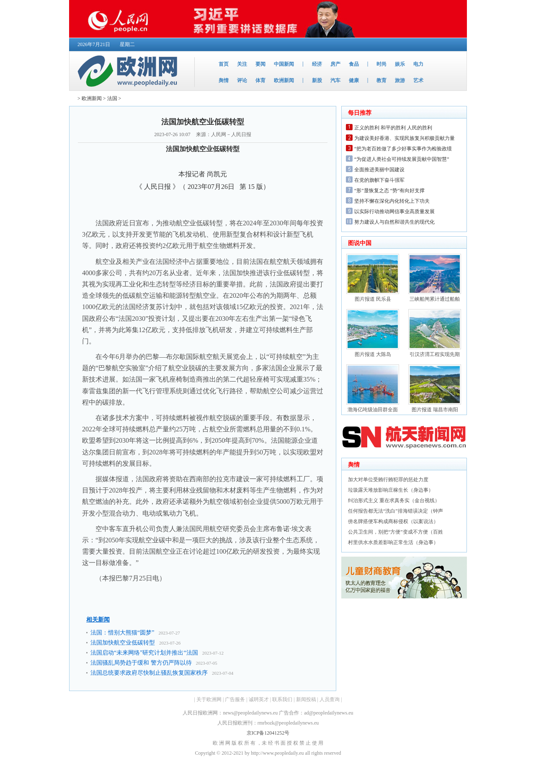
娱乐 (400, 64)
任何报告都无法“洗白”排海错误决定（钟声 (395, 511)
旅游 (400, 80)
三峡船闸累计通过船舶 (435, 299)
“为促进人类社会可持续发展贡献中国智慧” (401, 159)
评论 (242, 80)
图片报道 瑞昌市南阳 (435, 410)
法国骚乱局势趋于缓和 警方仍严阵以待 (141, 663)
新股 (317, 80)
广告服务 (235, 699)
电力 (418, 64)
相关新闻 (98, 619)
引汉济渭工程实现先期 (435, 354)
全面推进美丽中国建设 (379, 170)
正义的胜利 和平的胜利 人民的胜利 (393, 128)
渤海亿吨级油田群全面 (373, 410)
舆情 (224, 80)
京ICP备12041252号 (268, 733)
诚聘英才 (259, 699)
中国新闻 (284, 64)
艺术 (418, 80)
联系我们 (282, 699)
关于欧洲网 (209, 699)
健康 (354, 80)
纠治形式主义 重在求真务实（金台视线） (394, 500)
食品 (354, 64)
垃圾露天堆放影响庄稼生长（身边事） (390, 490)
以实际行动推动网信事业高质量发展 (394, 211)
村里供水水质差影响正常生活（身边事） (393, 542)
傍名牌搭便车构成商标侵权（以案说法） (393, 521)
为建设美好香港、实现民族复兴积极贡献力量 (404, 138)
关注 (242, 64)
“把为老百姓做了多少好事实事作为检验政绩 (403, 149)
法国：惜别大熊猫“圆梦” (122, 632)
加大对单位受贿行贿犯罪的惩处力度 (388, 479)
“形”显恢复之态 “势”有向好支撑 (389, 190)
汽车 (335, 80)
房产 (335, 64)
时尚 (381, 64)
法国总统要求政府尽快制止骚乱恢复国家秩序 (149, 673)
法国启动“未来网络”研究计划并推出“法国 (144, 653)
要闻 (260, 64)
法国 (112, 98)
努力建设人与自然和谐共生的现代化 (394, 222)
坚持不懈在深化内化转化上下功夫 (392, 201)
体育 (260, 80)
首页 (224, 64)
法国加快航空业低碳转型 (122, 643)
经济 (317, 64)
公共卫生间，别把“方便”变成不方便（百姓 (395, 532)
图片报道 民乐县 (373, 299)
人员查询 (330, 699)
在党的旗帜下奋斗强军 (379, 180)
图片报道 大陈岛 (373, 354)
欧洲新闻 (284, 80)
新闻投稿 (306, 699)
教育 (381, 80)
